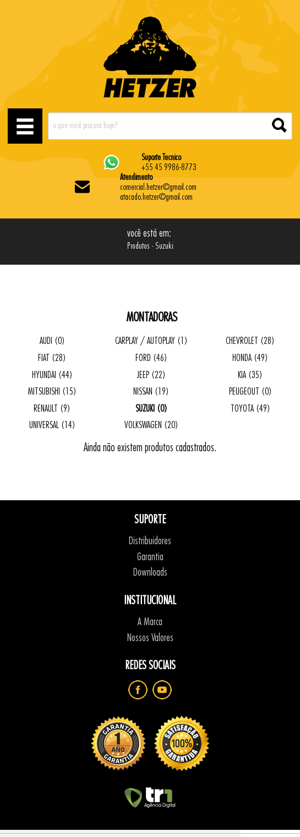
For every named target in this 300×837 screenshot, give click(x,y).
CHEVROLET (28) (250, 341)
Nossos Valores (150, 638)
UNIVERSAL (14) (52, 425)
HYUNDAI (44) (52, 375)
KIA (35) (250, 375)
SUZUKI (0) (151, 408)
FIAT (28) (52, 358)
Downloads (150, 572)
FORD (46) (151, 358)
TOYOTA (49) (250, 408)
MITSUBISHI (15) (52, 391)
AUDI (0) (52, 341)
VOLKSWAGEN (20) (151, 425)
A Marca (150, 622)
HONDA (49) (250, 358)
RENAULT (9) (52, 408)
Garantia (150, 557)
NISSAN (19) (151, 391)
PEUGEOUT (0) (250, 391)
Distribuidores (150, 541)
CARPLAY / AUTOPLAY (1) (151, 341)
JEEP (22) (151, 375)
